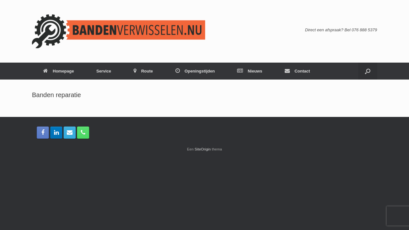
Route (143, 71)
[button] (367, 71)
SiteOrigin (203, 149)
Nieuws (249, 71)
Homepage (58, 71)
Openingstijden (195, 71)
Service (103, 71)
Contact (297, 71)
